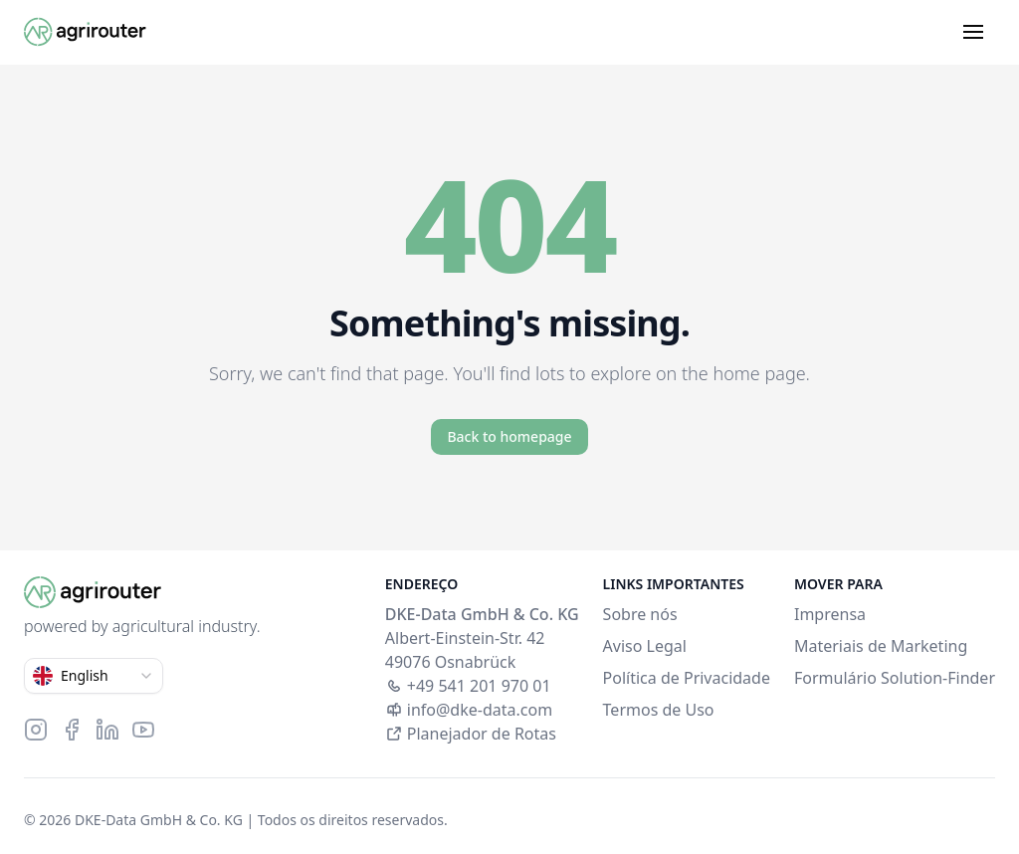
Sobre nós (640, 614)
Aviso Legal (645, 646)
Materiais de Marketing (880, 646)
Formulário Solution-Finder (894, 678)
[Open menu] (973, 32)
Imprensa (830, 614)
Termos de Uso (658, 710)
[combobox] (93, 676)
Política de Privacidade (686, 678)
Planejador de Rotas (470, 734)
